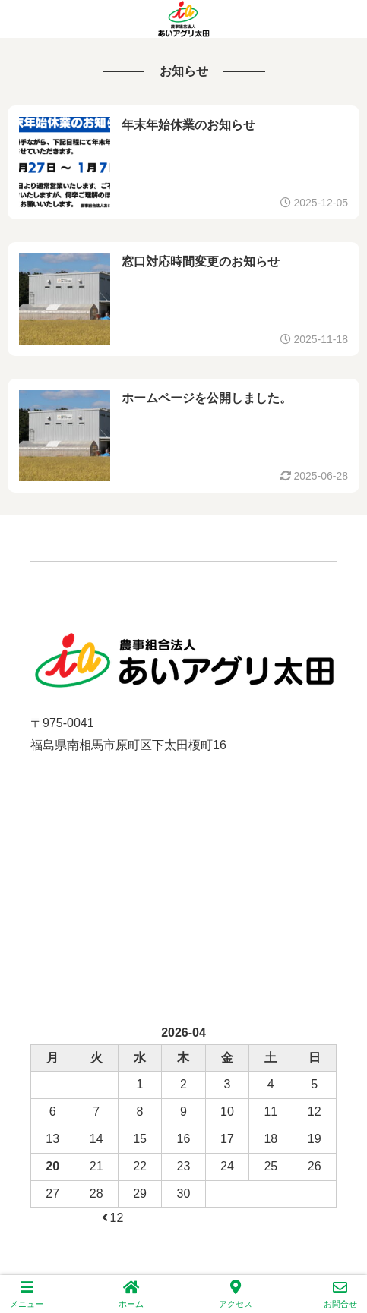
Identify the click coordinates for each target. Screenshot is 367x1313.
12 (112, 1217)
